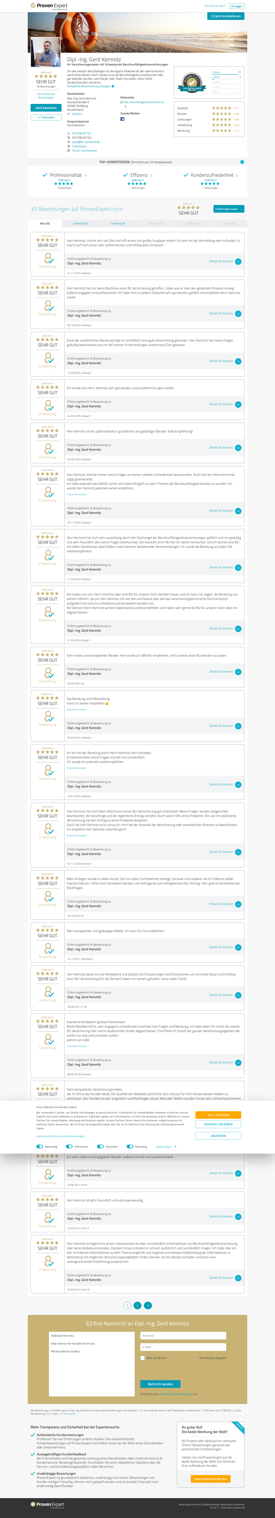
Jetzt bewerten (46, 107)
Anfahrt (77, 114)
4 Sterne (216, 77)
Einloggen (236, 6)
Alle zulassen (218, 1479)
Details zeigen (164, 1511)
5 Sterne (216, 72)
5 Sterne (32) (80, 223)
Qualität (182, 108)
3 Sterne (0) (155, 223)
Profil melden (68, 1413)
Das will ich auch (215, 6)
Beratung (183, 130)
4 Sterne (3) (118, 223)
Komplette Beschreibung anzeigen (90, 86)
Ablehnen (218, 1500)
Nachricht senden (160, 1383)
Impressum (43, 1500)
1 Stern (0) (229, 223)
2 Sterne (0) (192, 223)
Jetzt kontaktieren (226, 16)
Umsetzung (184, 125)
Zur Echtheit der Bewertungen (46, 95)
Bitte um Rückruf (157, 1358)
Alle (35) (45, 223)
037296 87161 (82, 133)
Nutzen (182, 114)
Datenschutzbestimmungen (68, 1500)
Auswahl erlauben (218, 1488)
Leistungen (184, 119)
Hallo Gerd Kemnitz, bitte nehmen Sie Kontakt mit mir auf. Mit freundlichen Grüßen (92, 1364)
